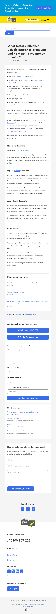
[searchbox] (28, 28)
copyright (33, 604)
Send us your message (28, 398)
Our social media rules (15, 576)
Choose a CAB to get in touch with (19, 368)
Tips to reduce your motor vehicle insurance (22, 412)
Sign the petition (43, 8)
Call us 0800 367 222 (28, 330)
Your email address (14, 378)
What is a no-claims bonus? (16, 292)
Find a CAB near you (28, 337)
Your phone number (18, 387)
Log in (13, 588)
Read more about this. (19, 131)
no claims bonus (23, 150)
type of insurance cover (20, 76)
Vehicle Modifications (15, 431)
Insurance (19, 315)
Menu (45, 20)
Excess (9, 424)
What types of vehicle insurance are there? (22, 283)
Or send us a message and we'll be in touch (23, 346)
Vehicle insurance (30, 315)
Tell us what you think (20, 488)
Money (9, 315)
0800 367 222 (32, 20)
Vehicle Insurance (13, 418)
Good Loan (32, 120)
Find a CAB (12, 555)
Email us (10, 560)
